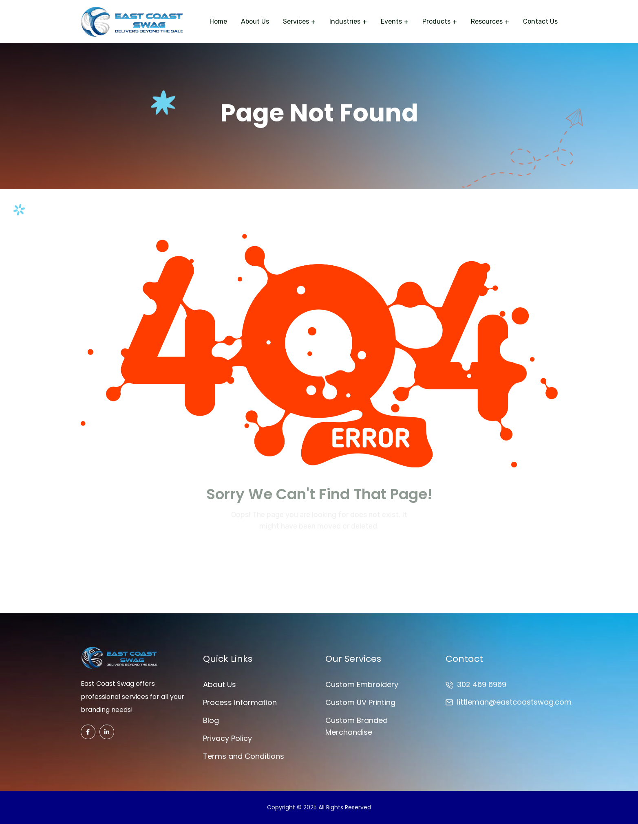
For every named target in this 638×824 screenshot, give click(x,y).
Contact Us (540, 21)
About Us (255, 21)
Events (391, 21)
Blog (211, 720)
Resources (487, 21)
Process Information (240, 702)
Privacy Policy (227, 738)
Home (218, 21)
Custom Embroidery (361, 684)
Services (296, 21)
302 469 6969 (481, 684)
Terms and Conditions (243, 756)
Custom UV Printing (360, 702)
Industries (344, 21)
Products (436, 21)
